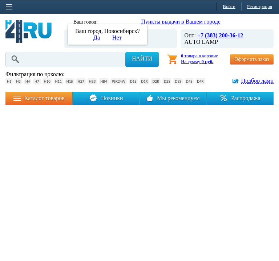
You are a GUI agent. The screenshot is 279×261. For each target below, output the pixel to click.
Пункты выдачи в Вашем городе (181, 21)
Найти (142, 58)
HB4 (103, 81)
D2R (156, 81)
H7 (37, 81)
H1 (9, 81)
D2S (167, 81)
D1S (133, 81)
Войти (229, 6)
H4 (27, 81)
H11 (58, 81)
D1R (144, 81)
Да (96, 37)
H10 (47, 81)
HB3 (92, 81)
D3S (178, 81)
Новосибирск (114, 22)
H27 (81, 81)
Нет (117, 37)
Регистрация (259, 6)
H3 (18, 81)
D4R (200, 81)
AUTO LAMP (201, 42)
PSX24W (118, 81)
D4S (189, 81)
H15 (69, 81)
